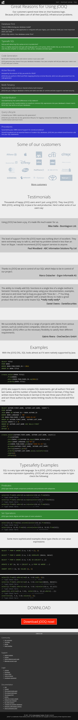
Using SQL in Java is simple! (11, 699)
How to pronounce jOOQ (11, 708)
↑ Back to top (39, 633)
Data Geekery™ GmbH (38, 715)
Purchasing (7, 672)
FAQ (6, 687)
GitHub (6, 644)
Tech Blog (7, 642)
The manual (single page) (11, 691)
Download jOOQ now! (39, 621)
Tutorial (7, 689)
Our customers (8, 640)
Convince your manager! (11, 700)
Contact (7, 657)
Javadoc (7, 697)
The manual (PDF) (9, 695)
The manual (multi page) (11, 693)
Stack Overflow (8, 646)
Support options (9, 655)
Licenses (7, 670)
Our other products (9, 702)
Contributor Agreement (10, 678)
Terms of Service (9, 676)
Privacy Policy (8, 674)
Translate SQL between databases (13, 704)
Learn (57, 2)
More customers (39, 184)
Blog (75, 2)
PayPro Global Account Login (12, 659)
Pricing (66, 2)
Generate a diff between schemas (13, 706)
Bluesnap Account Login (11, 661)
